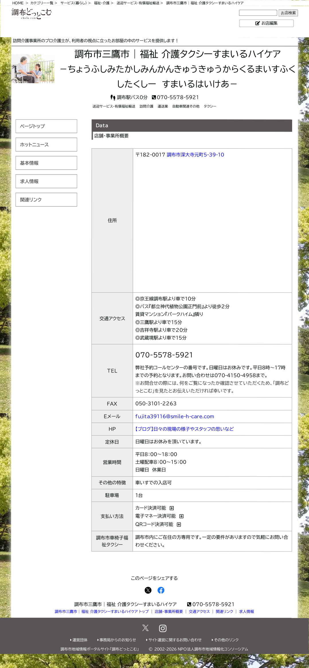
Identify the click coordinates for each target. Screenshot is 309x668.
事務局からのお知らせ (117, 640)
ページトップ (32, 126)
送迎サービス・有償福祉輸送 (138, 3)
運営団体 (80, 640)
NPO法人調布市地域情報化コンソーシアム (213, 649)
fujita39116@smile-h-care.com (174, 416)
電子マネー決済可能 (155, 516)
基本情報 (29, 162)
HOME (18, 3)
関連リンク (31, 199)
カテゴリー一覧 (41, 3)
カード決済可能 (150, 508)
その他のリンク (226, 640)
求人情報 (29, 181)
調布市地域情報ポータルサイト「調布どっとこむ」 (99, 649)
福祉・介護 (101, 3)
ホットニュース (34, 144)
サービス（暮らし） (73, 3)
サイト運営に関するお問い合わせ (175, 640)
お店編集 (269, 23)
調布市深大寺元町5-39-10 (195, 154)
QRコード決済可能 (154, 524)
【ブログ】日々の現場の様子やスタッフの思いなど (184, 429)
